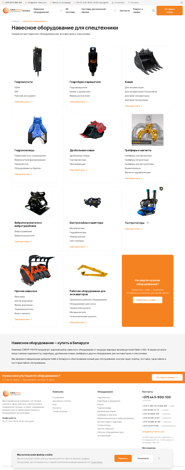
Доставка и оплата (62, 401)
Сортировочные (78, 160)
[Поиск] (154, 10)
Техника (25, 10)
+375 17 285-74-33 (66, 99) (154, 406)
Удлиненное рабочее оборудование (88, 299)
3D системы (70, 10)
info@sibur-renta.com (37, 2)
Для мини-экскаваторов (137, 96)
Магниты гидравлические (138, 172)
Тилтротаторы (104, 425)
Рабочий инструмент (25, 96)
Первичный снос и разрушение (30, 155)
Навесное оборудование (48, 10)
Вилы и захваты (22, 313)
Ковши (100, 404)
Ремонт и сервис (138, 10)
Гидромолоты (103, 397)
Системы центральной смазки (99, 10)
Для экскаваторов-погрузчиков (141, 91)
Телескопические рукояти (83, 316)
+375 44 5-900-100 (13, 2)
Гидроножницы (104, 408)
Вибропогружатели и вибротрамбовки (115, 418)
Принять (123, 458)
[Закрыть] (159, 458)
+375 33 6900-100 (150, 414)
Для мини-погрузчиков (136, 100)
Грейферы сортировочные (138, 155)
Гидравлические (78, 232)
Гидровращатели (78, 87)
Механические (77, 228)
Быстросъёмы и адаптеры (109, 422)
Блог (55, 404)
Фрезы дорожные (24, 305)
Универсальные (77, 236)
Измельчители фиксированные (30, 160)
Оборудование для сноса (83, 304)
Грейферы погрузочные (137, 160)
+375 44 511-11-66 (150, 426)
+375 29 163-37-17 (150, 410)
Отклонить (143, 458)
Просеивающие (78, 164)
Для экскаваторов (134, 87)
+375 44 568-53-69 (151, 422)
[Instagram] (182, 3)
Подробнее (97, 462)
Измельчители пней (80, 96)
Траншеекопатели (24, 309)
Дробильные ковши (79, 155)
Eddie (17, 87)
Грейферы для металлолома (139, 164)
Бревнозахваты (133, 168)
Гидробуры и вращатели (108, 401)
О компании (58, 397)
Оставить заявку (169, 10)
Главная (15, 21)
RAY (16, 91)
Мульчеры (20, 296)
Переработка (21, 164)
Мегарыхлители (78, 312)
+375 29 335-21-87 (151, 418)
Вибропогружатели (24, 235)
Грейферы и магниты (107, 415)
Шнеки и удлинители (80, 91)
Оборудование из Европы (28, 168)
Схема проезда (60, 411)
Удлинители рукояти (80, 308)
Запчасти (125, 10)
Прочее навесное (105, 428)
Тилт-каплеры (77, 241)
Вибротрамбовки (23, 231)
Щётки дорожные (24, 301)
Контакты (57, 408)
